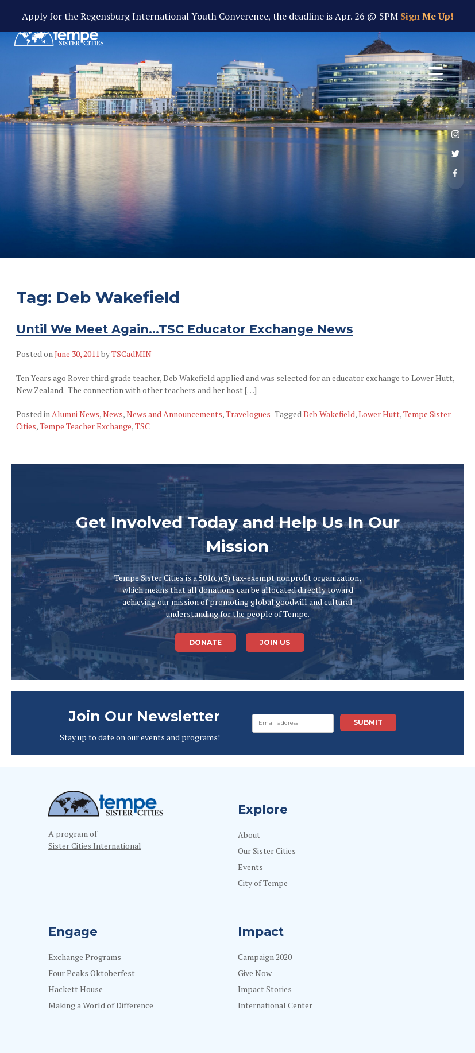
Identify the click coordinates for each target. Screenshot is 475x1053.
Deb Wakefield (329, 414)
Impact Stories (265, 989)
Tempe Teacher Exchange (86, 426)
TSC (142, 426)
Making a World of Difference (100, 1005)
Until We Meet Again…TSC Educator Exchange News (184, 329)
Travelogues (248, 414)
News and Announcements (174, 414)
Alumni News (75, 414)
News (113, 414)
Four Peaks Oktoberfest (91, 972)
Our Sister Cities (267, 850)
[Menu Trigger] (435, 73)
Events (250, 866)
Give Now (255, 972)
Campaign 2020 (265, 956)
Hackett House (75, 989)
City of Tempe (263, 882)
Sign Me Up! (426, 16)
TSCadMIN (131, 353)
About (249, 834)
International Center (275, 1005)
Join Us (275, 642)
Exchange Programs (84, 956)
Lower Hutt (379, 414)
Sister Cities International (94, 845)
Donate (205, 642)
